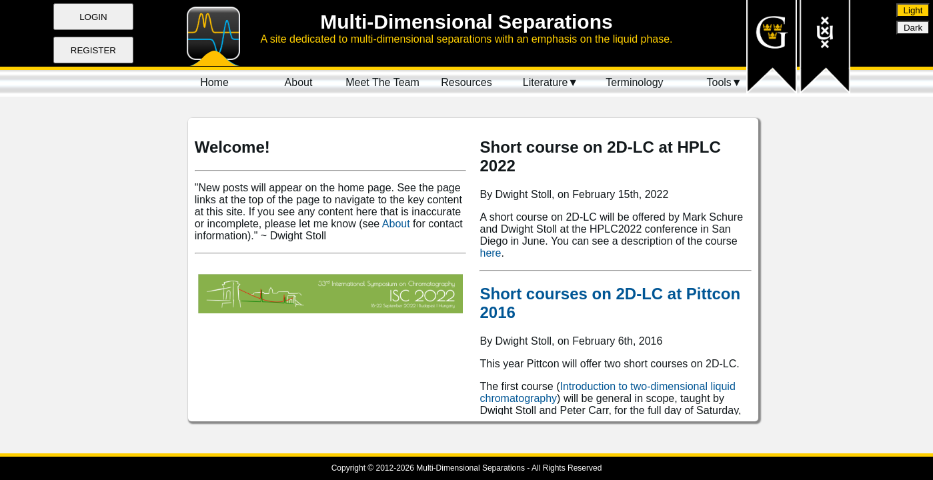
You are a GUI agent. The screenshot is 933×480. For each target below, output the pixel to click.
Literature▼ (550, 82)
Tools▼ (724, 82)
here (490, 253)
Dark (913, 28)
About (396, 223)
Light (913, 10)
